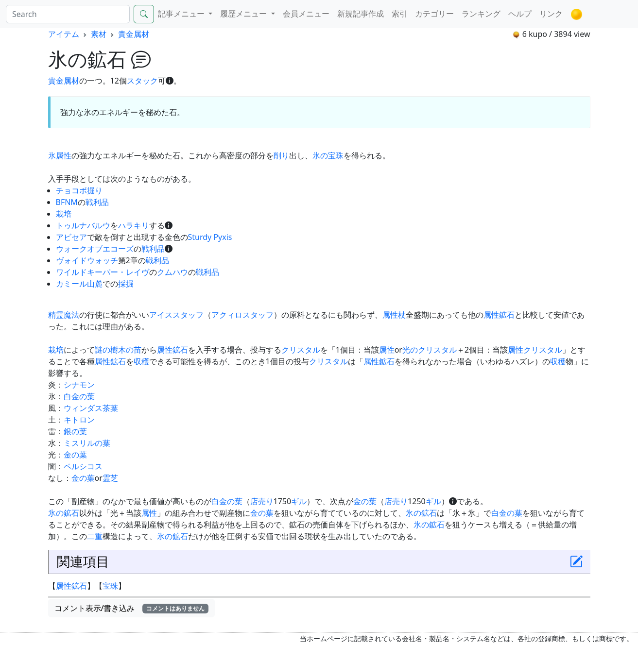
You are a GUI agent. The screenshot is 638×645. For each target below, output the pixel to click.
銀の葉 (75, 431)
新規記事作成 (360, 13)
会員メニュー (306, 13)
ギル (299, 501)
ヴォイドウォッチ (87, 260)
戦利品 (97, 202)
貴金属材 (133, 34)
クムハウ (172, 272)
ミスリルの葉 (87, 443)
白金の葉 (79, 396)
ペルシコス (83, 466)
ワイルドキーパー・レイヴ (102, 272)
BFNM (67, 202)
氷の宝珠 (328, 155)
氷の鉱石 (63, 513)
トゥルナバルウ (83, 225)
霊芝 (110, 478)
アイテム (63, 34)
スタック (142, 80)
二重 (95, 536)
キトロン (79, 419)
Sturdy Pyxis (210, 237)
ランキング (481, 13)
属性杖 (394, 314)
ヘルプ (520, 13)
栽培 (63, 213)
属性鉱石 (499, 314)
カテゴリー (434, 13)
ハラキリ (133, 225)
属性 (63, 155)
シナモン (79, 384)
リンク (551, 13)
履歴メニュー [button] (244, 13)
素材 (98, 34)
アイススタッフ (176, 314)
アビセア (71, 237)
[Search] (68, 14)
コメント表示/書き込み (131, 608)
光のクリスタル (429, 349)
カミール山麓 (79, 283)
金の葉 (75, 454)
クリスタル (300, 349)
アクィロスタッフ (242, 314)
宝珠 (110, 585)
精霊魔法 (63, 314)
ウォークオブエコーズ (95, 248)
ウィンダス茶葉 (91, 408)
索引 (399, 13)
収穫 (141, 361)
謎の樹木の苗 (118, 349)
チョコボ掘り (79, 190)
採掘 (126, 283)
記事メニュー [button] (182, 13)
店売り (262, 501)
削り (281, 155)
